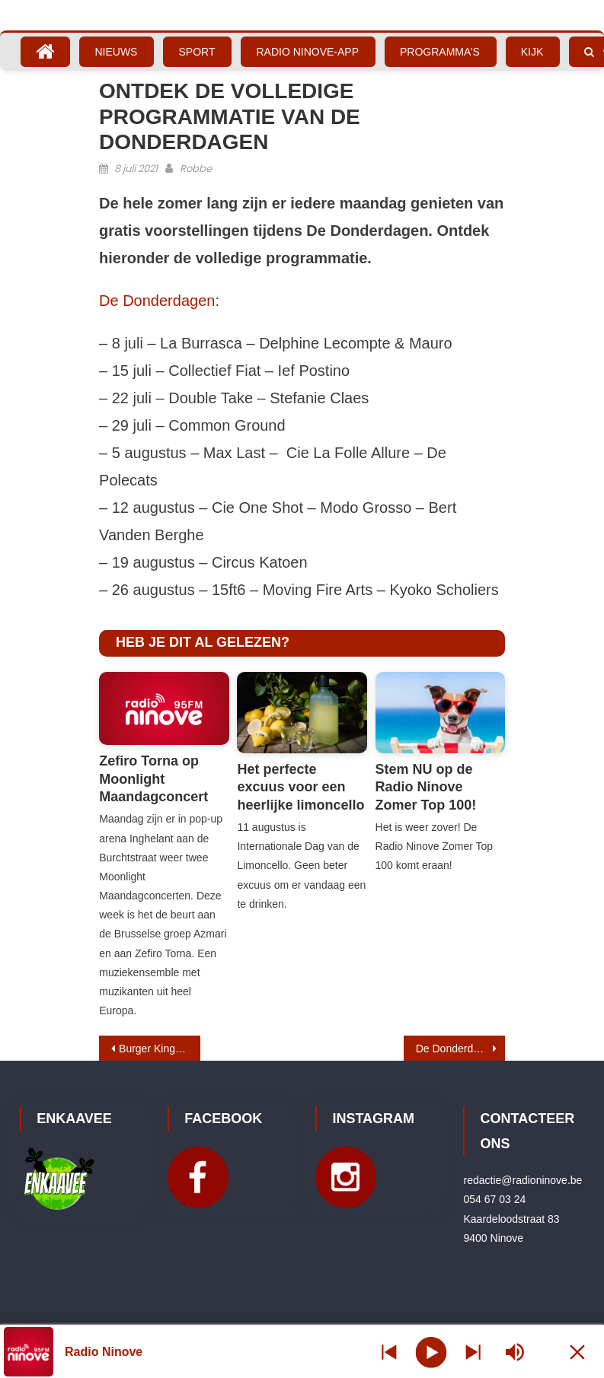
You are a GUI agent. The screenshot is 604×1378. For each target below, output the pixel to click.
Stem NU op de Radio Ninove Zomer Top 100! (426, 787)
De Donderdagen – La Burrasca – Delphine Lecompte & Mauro (460, 1048)
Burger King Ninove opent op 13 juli (159, 1048)
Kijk (532, 52)
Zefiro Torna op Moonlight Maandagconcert (153, 778)
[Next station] (389, 1351)
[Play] (430, 1351)
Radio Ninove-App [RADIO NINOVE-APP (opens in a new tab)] (307, 52)
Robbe (196, 168)
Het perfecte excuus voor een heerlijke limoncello (300, 787)
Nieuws (115, 52)
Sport (196, 52)
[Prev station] (473, 1351)
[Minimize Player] (577, 1351)
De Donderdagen (157, 300)
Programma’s (440, 52)
